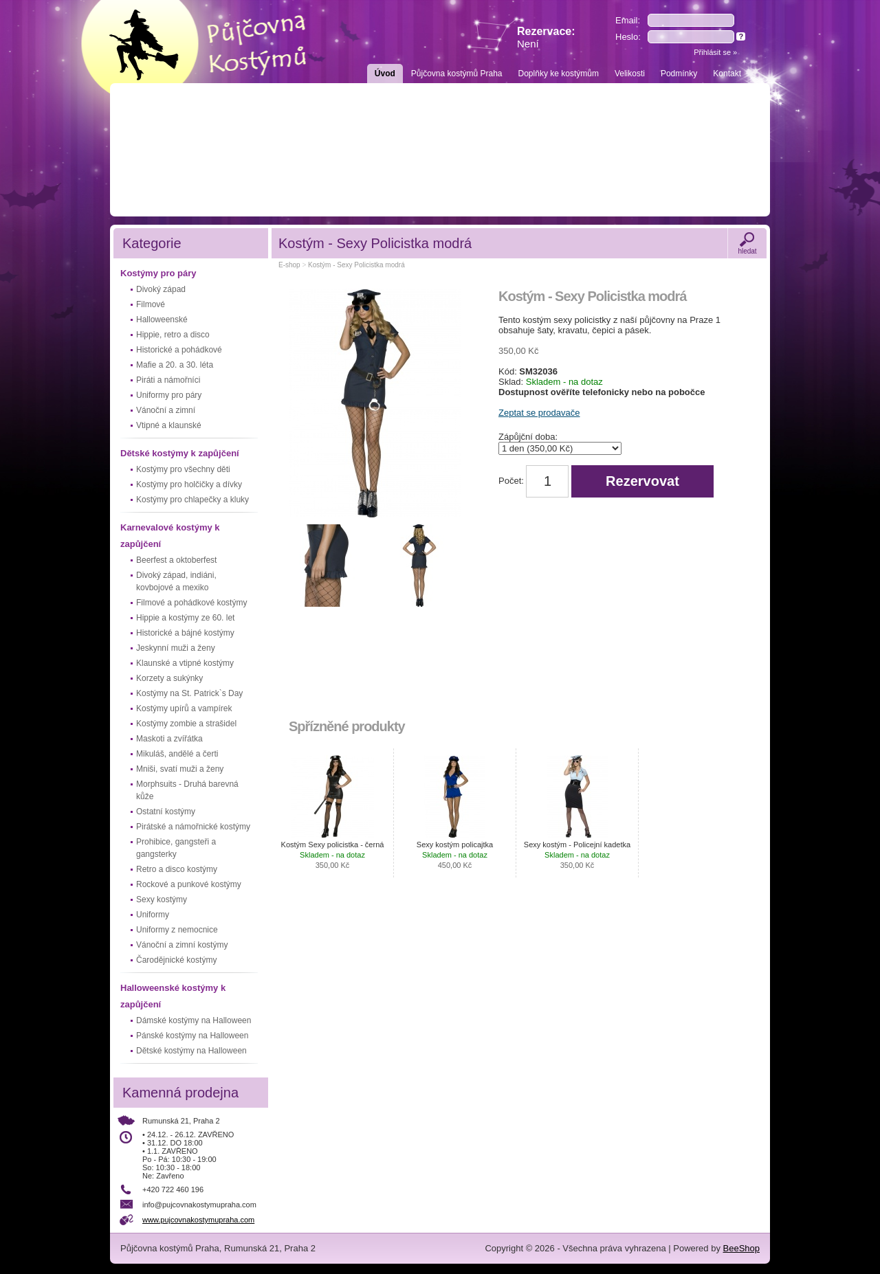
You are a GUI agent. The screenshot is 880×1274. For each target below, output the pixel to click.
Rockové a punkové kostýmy (188, 884)
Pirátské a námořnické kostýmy (193, 826)
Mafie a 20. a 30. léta (174, 365)
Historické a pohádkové (179, 350)
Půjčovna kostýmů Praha (457, 73)
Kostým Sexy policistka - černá (332, 854)
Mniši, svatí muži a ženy (179, 769)
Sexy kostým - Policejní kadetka (577, 854)
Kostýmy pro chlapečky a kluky (192, 499)
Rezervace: (546, 37)
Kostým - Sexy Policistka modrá (356, 265)
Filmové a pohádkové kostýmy (191, 602)
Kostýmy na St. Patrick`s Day (189, 693)
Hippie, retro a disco (173, 334)
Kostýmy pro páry (158, 273)
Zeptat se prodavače (539, 412)
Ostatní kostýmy (165, 811)
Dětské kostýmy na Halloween (191, 1050)
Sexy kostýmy (161, 899)
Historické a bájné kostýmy (185, 633)
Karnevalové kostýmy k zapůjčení (170, 535)
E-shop (289, 265)
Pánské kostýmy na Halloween (192, 1035)
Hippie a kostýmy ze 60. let (185, 618)
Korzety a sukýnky (169, 678)
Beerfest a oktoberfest (176, 560)
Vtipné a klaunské (168, 425)
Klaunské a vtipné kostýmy (185, 663)
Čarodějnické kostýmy (176, 960)
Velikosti (630, 73)
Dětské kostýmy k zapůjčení (179, 453)
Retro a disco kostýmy (176, 869)
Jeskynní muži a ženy (175, 648)
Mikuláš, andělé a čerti (177, 754)
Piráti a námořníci (168, 380)
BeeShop (741, 1248)
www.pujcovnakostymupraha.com (198, 1220)
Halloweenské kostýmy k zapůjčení (173, 996)
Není (528, 43)
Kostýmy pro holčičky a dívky (189, 484)
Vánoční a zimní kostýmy (182, 945)
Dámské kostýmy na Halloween (193, 1020)
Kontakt (727, 73)
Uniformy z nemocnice (177, 930)
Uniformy (152, 914)
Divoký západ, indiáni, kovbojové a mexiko (176, 581)
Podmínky (679, 73)
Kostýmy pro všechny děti (183, 469)
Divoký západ (161, 289)
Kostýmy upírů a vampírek (184, 708)
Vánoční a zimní (165, 410)
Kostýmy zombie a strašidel (186, 723)
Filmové (150, 304)
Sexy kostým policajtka (455, 854)
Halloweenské (162, 319)
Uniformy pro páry (168, 395)
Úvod (385, 73)
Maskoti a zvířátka (169, 739)
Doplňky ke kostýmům (558, 73)
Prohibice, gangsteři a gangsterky (176, 848)
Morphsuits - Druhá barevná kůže (187, 790)
